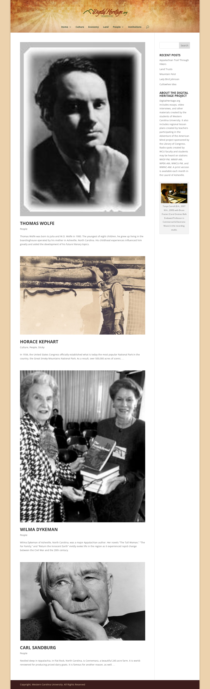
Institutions (134, 27)
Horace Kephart (39, 342)
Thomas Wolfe (37, 223)
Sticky (41, 347)
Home (64, 27)
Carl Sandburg (38, 648)
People (117, 27)
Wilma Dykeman (39, 529)
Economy (93, 27)
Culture (80, 27)
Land (106, 27)
